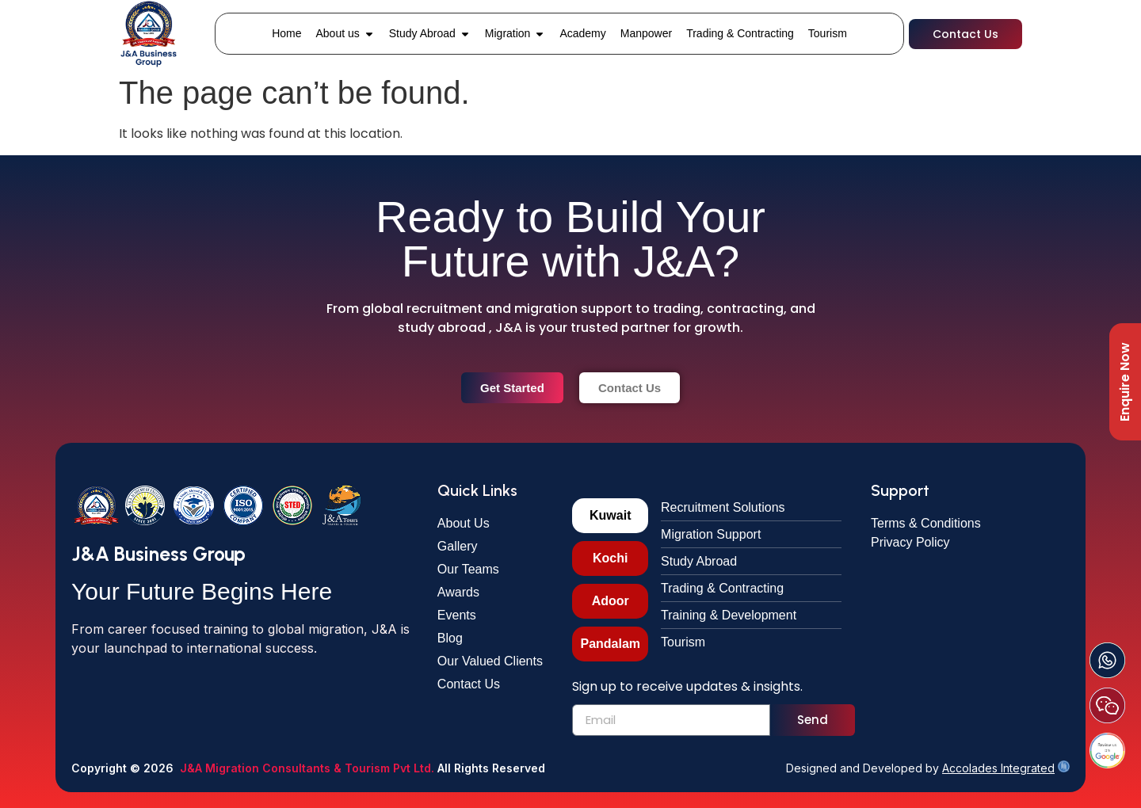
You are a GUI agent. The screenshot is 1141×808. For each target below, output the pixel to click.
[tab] (610, 515)
